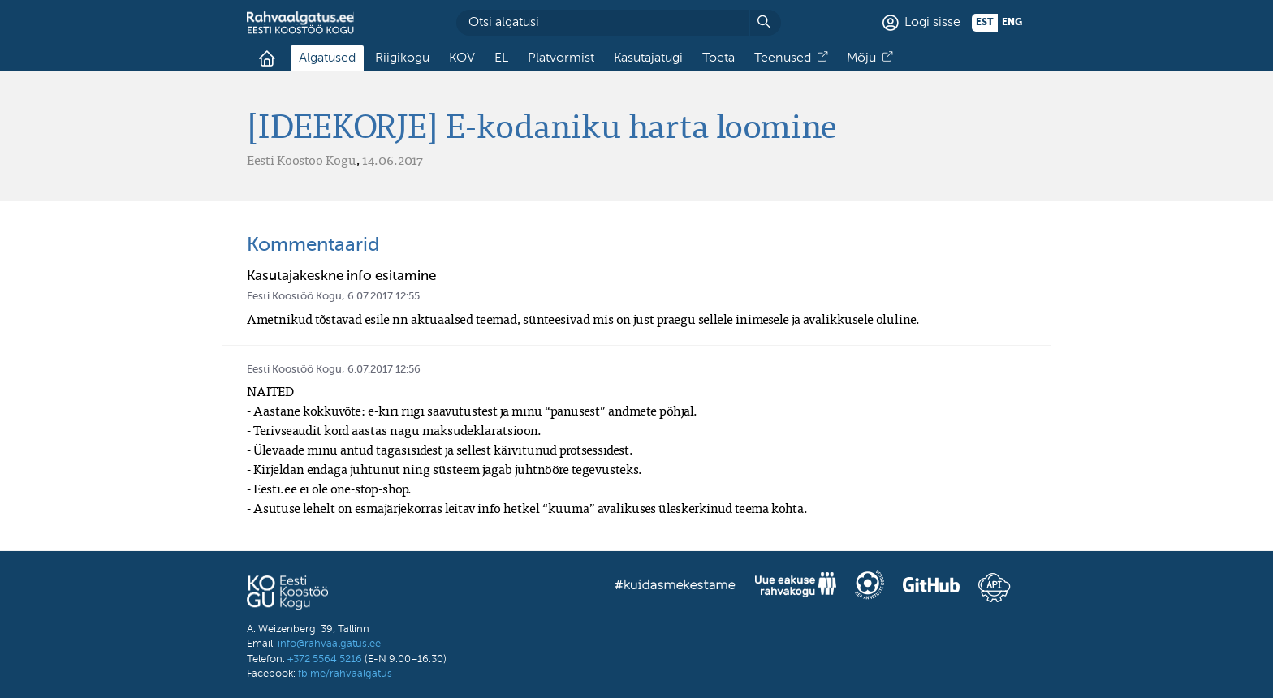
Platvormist (561, 58)
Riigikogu (402, 58)
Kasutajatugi (648, 58)
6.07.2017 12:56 (384, 369)
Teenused (782, 58)
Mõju (861, 58)
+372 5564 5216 (324, 659)
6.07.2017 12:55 (383, 296)
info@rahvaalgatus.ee (329, 644)
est (985, 23)
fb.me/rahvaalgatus (345, 674)
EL (501, 58)
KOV (462, 58)
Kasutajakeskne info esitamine (341, 276)
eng (1012, 23)
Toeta (718, 58)
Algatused (327, 58)
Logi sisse (932, 22)
